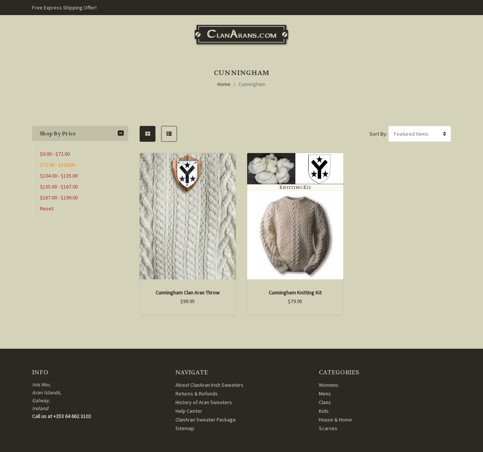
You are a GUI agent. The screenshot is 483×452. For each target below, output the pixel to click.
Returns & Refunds (196, 393)
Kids (324, 411)
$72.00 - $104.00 (57, 164)
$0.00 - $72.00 (55, 153)
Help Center (188, 411)
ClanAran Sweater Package (205, 419)
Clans (325, 402)
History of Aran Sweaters (203, 402)
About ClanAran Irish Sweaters (209, 385)
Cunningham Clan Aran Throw (187, 292)
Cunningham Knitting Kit (295, 292)
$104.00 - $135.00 (59, 175)
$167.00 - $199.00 (59, 197)
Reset (47, 208)
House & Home (335, 419)
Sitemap (184, 428)
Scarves (328, 428)
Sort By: (378, 133)
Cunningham (252, 84)
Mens (325, 393)
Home (224, 84)
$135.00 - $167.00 (59, 186)
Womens (328, 385)
